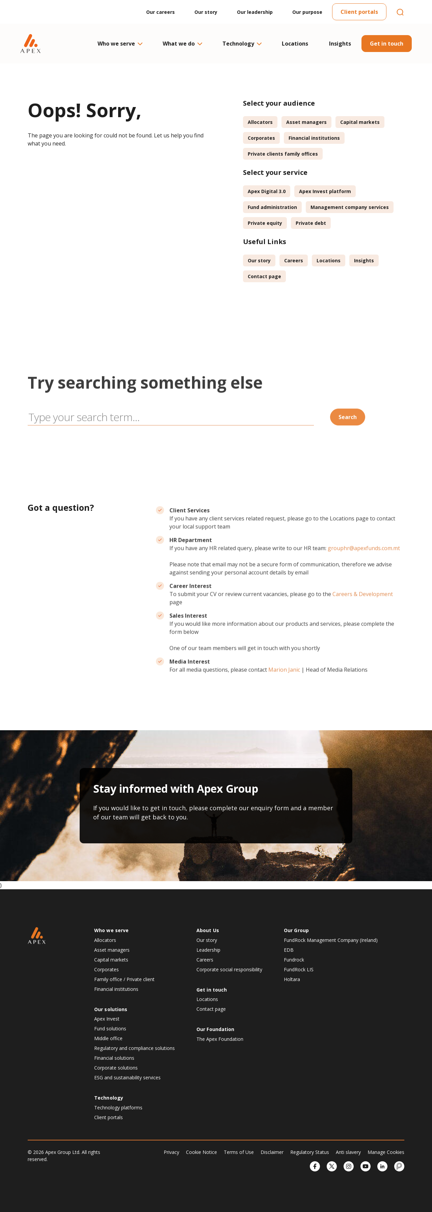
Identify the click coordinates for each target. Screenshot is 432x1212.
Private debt (311, 223)
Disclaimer (272, 1152)
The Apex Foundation (219, 1039)
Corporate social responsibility (229, 969)
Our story (205, 12)
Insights (340, 43)
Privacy (171, 1152)
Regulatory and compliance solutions (134, 1048)
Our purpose (307, 12)
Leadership (208, 950)
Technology (241, 43)
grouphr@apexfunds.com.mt (364, 576)
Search (348, 445)
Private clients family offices (283, 154)
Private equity (265, 223)
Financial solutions (114, 1058)
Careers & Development (362, 622)
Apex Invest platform (325, 191)
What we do (182, 43)
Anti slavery (348, 1152)
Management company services (349, 207)
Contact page (264, 276)
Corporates (261, 138)
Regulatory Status (309, 1152)
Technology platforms (118, 1107)
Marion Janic (284, 698)
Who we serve (120, 43)
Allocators (260, 122)
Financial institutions (314, 138)
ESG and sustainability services (127, 1077)
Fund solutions (110, 1028)
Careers (293, 260)
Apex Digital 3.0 (267, 191)
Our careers (160, 12)
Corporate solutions (116, 1067)
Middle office (108, 1038)
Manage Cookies (386, 1152)
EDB (289, 950)
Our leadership (255, 12)
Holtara (292, 979)
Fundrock (294, 959)
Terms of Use (239, 1152)
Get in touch (386, 43)
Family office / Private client (124, 979)
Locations (295, 43)
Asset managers (306, 122)
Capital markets (360, 122)
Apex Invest (106, 1019)
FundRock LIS (299, 969)
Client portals (359, 12)
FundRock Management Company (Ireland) (331, 940)
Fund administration (272, 207)
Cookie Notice (201, 1152)
